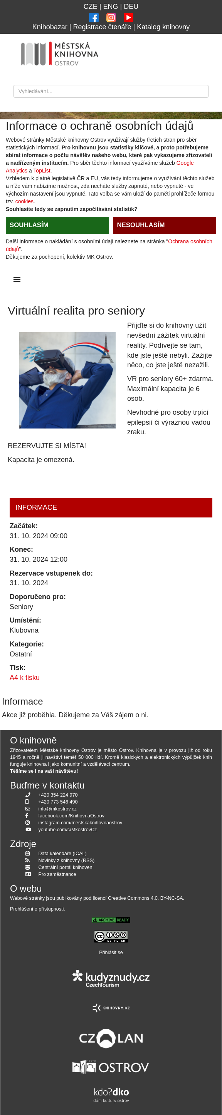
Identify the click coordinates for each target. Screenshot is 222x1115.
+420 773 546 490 (58, 802)
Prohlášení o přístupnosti (37, 909)
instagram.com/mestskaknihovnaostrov (81, 822)
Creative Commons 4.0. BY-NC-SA (145, 898)
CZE (91, 6)
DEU (131, 6)
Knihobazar (49, 27)
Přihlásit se (111, 952)
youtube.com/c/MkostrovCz (68, 829)
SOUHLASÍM (29, 225)
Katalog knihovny (163, 27)
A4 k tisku (25, 677)
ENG (110, 6)
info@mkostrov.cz (58, 809)
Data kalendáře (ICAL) (63, 853)
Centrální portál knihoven (65, 867)
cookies (24, 201)
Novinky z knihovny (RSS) (67, 860)
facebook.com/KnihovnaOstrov (72, 816)
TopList (41, 170)
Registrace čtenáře (102, 27)
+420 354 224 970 (58, 795)
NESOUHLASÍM (141, 225)
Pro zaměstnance (57, 874)
